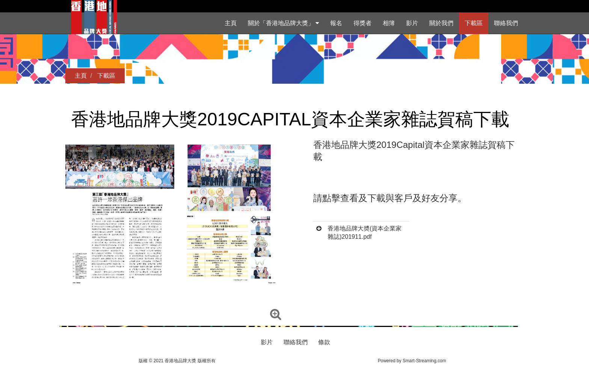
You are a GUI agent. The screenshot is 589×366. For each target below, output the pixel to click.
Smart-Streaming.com (424, 360)
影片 (412, 23)
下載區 (474, 23)
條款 (324, 342)
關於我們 (441, 23)
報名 (336, 23)
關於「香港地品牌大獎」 (283, 23)
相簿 (389, 23)
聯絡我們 (506, 23)
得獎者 (362, 23)
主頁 (231, 23)
